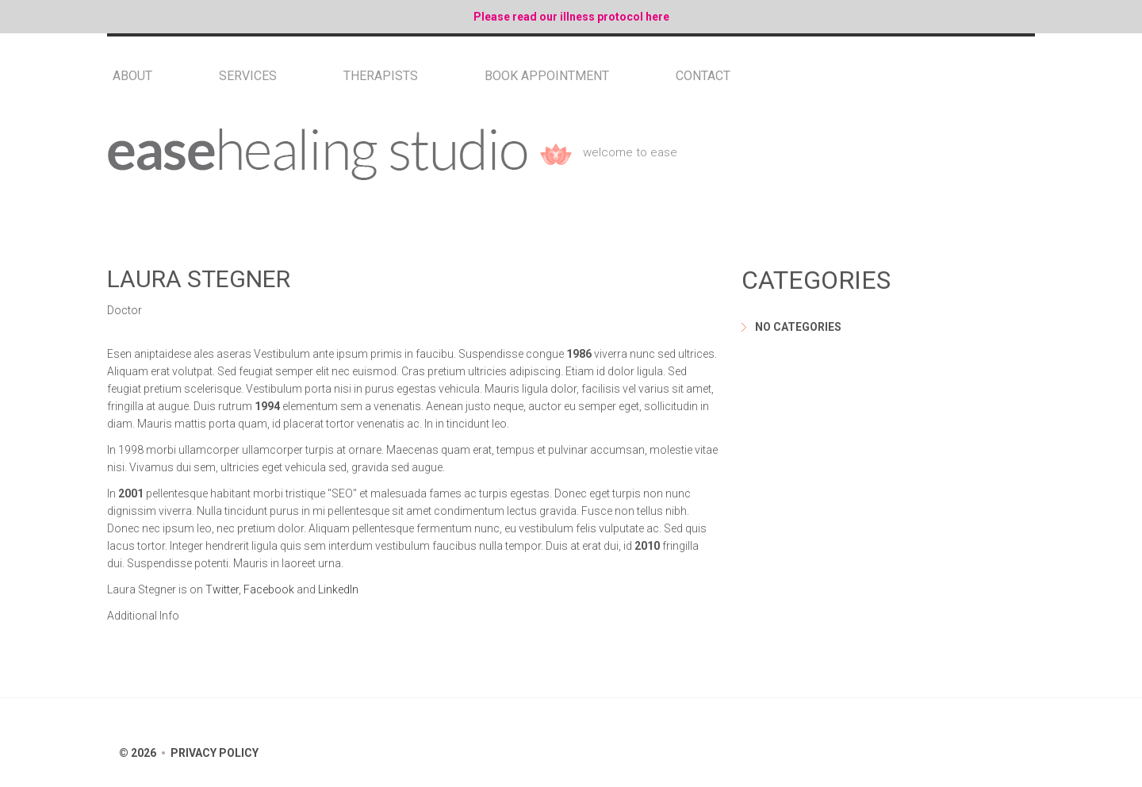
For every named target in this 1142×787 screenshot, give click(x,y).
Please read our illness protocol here (571, 16)
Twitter (222, 589)
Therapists (380, 76)
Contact (703, 76)
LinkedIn (338, 589)
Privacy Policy (215, 753)
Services (248, 76)
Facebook (268, 589)
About (132, 76)
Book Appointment (547, 76)
